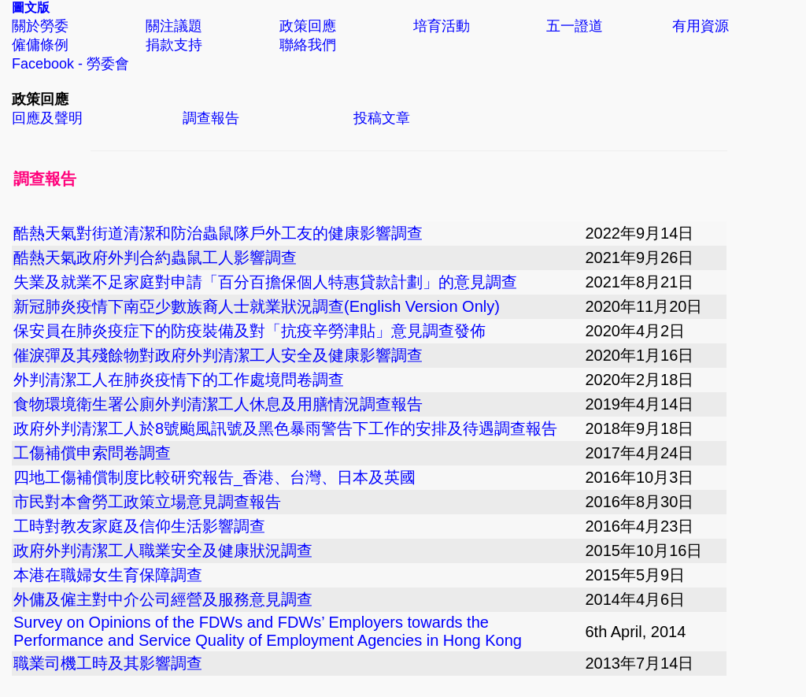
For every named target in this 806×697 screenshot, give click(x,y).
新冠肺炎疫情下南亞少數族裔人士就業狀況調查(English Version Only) (256, 306)
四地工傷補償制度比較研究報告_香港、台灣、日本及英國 (214, 477)
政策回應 (307, 26)
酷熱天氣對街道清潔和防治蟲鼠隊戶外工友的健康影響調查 (218, 233)
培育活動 (441, 26)
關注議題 (174, 26)
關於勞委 (40, 26)
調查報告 (211, 118)
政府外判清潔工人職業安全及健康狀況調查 (162, 550)
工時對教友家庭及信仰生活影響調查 (139, 526)
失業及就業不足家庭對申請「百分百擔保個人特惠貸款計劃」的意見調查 (265, 282)
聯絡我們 (307, 45)
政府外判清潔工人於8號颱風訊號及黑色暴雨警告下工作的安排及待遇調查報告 (285, 428)
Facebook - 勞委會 (70, 64)
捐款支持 (174, 45)
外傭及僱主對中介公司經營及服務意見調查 (162, 599)
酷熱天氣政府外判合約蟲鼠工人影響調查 (155, 257)
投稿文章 (381, 118)
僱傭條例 (40, 45)
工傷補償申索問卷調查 (92, 453)
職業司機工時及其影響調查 (107, 663)
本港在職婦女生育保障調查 (107, 575)
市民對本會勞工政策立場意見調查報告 (147, 501)
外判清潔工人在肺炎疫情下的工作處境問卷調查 (178, 379)
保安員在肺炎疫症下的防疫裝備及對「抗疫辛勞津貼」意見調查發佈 (249, 330)
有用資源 (700, 26)
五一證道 (574, 26)
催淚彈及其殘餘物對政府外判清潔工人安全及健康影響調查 (218, 355)
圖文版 (31, 7)
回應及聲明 (47, 118)
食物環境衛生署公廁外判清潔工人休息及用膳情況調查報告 (218, 404)
